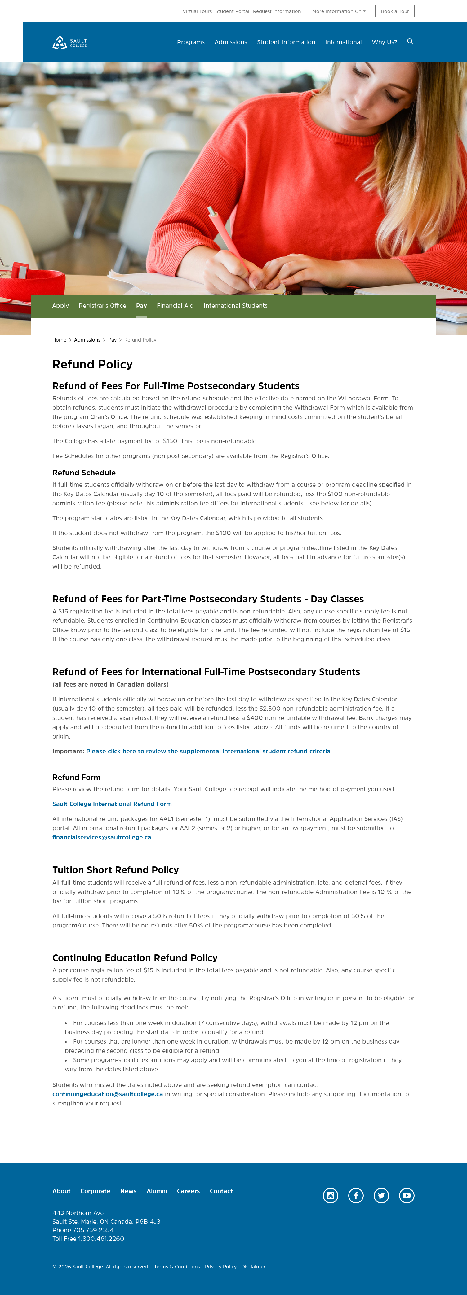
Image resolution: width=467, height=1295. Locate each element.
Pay (141, 306)
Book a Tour (395, 11)
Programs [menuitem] (191, 42)
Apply (60, 306)
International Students (236, 306)
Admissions (87, 339)
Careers (188, 1191)
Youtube (407, 1195)
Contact (221, 1191)
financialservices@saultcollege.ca (101, 837)
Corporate (95, 1191)
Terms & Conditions (177, 1266)
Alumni (157, 1191)
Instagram (330, 1195)
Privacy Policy (221, 1266)
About (61, 1191)
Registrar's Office (102, 306)
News (128, 1191)
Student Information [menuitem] (286, 42)
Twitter (381, 1195)
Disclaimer (253, 1266)
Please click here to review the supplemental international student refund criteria (208, 751)
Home (59, 339)
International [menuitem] (343, 42)
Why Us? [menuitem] (384, 42)
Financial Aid (175, 306)
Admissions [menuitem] (231, 42)
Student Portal (232, 11)
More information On (337, 11)
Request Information (277, 11)
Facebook (356, 1195)
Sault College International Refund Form (112, 804)
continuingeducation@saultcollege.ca (107, 1094)
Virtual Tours (197, 11)
